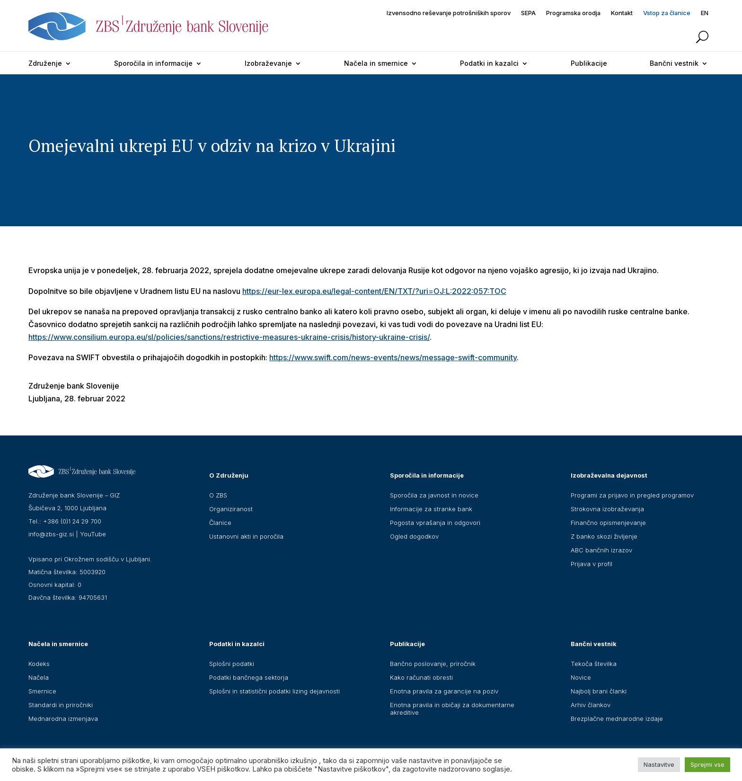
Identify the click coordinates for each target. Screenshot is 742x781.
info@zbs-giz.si (51, 534)
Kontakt (622, 13)
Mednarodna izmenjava (63, 718)
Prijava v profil (591, 564)
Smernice (42, 691)
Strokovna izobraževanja (607, 509)
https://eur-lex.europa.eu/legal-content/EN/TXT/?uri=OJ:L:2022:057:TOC (374, 291)
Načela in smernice (376, 63)
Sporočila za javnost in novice (434, 495)
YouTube (93, 534)
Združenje (45, 63)
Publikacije (589, 63)
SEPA (528, 13)
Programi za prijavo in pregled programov (632, 495)
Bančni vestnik (674, 63)
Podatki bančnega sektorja (248, 677)
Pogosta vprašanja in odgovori (435, 522)
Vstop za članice (666, 13)
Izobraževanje (268, 63)
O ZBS (218, 495)
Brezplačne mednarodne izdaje (617, 718)
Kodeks (39, 663)
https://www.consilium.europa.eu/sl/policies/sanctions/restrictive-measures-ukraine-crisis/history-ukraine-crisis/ (229, 337)
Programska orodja (573, 13)
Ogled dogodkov (414, 536)
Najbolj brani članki (599, 691)
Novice (581, 677)
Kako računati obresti (421, 677)
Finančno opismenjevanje (608, 522)
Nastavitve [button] (659, 764)
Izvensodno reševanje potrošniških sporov (449, 13)
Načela (38, 677)
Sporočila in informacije (153, 63)
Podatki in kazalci (489, 63)
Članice (220, 522)
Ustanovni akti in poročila (246, 536)
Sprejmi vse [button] (707, 764)
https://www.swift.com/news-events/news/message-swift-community (393, 357)
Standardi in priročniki (60, 705)
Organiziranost (231, 509)
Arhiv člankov (590, 705)
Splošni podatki (231, 663)
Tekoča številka (594, 663)
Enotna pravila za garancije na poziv (444, 691)
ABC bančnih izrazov (601, 550)
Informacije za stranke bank (431, 509)
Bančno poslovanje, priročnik (433, 663)
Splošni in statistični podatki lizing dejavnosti (274, 691)
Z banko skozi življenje (604, 536)
